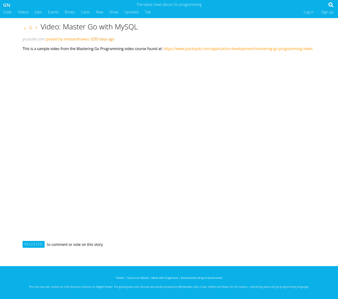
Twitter (120, 277)
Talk (148, 12)
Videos (23, 12)
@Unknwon (185, 286)
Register (33, 244)
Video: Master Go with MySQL (89, 26)
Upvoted (131, 12)
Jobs (38, 12)
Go (47, 286)
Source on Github (138, 277)
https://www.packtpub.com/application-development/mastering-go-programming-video (238, 48)
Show (113, 12)
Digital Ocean (104, 286)
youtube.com (34, 39)
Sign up (327, 12)
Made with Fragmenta (164, 277)
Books (70, 12)
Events (53, 12)
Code (7, 12)
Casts (85, 12)
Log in (309, 12)
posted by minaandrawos (67, 39)
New (99, 12)
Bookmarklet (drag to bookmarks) (201, 277)
